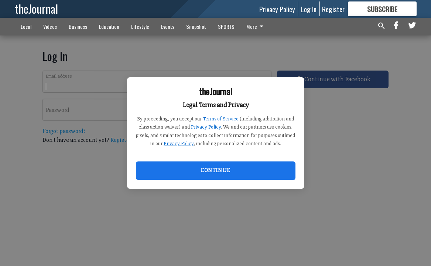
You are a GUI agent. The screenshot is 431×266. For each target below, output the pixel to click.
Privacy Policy (206, 127)
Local (26, 26)
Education (109, 26)
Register (333, 9)
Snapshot (196, 26)
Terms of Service (221, 119)
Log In (309, 9)
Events (167, 26)
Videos (50, 26)
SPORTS (226, 26)
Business (78, 26)
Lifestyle (140, 26)
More (256, 26)
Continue (215, 170)
